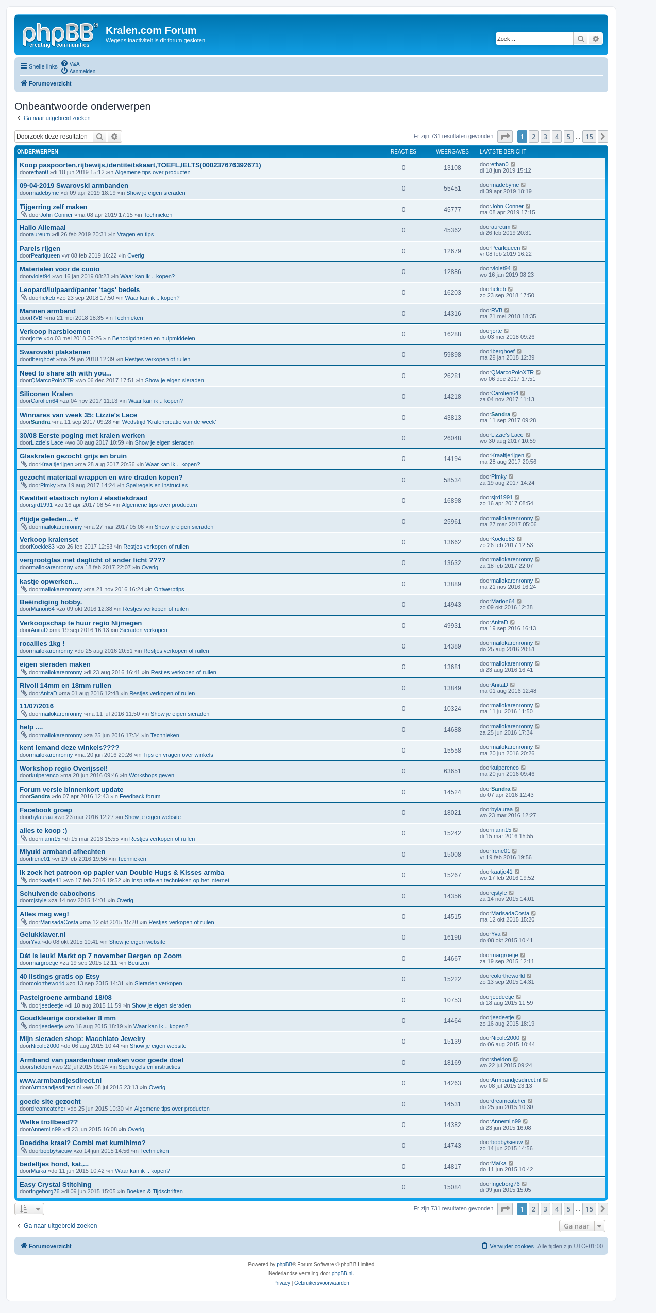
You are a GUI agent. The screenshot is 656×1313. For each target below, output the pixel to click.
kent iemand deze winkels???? (69, 748)
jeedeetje (51, 1005)
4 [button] (557, 136)
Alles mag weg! (44, 914)
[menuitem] (70, 63)
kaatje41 (51, 880)
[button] (505, 136)
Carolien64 (44, 401)
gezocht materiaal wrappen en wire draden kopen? (101, 477)
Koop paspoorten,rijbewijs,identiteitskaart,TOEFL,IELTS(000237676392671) (140, 165)
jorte (36, 338)
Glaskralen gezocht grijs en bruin (73, 456)
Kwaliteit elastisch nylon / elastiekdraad (83, 498)
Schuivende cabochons (57, 893)
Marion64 (43, 609)
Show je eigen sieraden (155, 193)
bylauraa (42, 817)
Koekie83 (43, 546)
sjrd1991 (42, 505)
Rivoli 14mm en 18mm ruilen (65, 685)
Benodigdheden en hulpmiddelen (153, 338)
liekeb (47, 298)
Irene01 (40, 859)
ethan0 (39, 172)
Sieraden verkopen (143, 630)
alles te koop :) (43, 830)
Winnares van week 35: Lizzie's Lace (78, 415)
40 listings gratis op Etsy (59, 976)
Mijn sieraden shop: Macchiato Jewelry (82, 1039)
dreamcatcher (48, 1108)
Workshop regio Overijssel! (64, 768)
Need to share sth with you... (66, 373)
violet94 (41, 276)
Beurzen (138, 963)
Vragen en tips (135, 234)
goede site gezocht (50, 1101)
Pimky (48, 485)
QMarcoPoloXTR (52, 380)
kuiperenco (45, 775)
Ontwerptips (169, 589)
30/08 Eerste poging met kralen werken (82, 435)
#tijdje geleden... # (49, 519)
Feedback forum (140, 796)
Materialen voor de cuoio (59, 269)
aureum (40, 234)
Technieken (158, 215)
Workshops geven (151, 775)
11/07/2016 (37, 706)
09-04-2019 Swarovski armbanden (74, 186)
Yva (35, 942)
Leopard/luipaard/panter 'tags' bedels (80, 290)
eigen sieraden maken (55, 664)
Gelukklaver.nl (42, 935)
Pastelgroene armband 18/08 (66, 997)
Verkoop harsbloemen (55, 331)
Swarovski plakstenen (55, 352)
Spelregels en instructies (157, 485)
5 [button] (568, 136)
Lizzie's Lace (47, 442)
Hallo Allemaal (43, 227)
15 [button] (589, 136)
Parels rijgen (40, 248)
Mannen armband (48, 311)
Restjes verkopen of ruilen (157, 359)
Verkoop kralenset (49, 539)
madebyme (45, 193)
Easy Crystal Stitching (55, 1184)
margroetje (44, 963)
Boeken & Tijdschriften (154, 1191)
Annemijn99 (46, 1129)
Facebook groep (46, 810)
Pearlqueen (45, 255)
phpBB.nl (342, 1273)
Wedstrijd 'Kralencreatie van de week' (169, 422)
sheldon (41, 1067)
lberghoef (43, 359)
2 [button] (533, 136)
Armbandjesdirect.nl (56, 1087)
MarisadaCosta (59, 922)
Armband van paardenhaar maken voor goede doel (101, 1060)
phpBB (284, 1264)
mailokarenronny (61, 527)
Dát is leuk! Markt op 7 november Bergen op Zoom (101, 956)
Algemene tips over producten (152, 172)
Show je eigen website (153, 817)
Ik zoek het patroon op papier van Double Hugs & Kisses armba (122, 872)
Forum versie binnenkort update (72, 789)
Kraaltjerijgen (56, 464)
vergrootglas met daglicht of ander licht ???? (93, 560)
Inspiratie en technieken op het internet (180, 880)
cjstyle (39, 900)
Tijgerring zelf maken (54, 207)
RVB (36, 318)
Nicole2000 (45, 1046)
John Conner (56, 215)
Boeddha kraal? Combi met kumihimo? (83, 1143)
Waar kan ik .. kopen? (147, 276)
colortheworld (47, 983)
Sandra (40, 422)
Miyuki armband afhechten (62, 852)
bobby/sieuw (56, 1151)
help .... (31, 727)
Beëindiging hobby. (51, 602)
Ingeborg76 (45, 1191)
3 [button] (545, 136)
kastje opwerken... (49, 581)
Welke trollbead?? (49, 1122)
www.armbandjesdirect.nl (61, 1080)
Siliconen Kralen (46, 394)
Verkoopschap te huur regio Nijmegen (81, 623)
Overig (135, 255)
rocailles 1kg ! (42, 643)
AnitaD (39, 630)
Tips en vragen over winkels (178, 755)
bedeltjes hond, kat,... (54, 1164)
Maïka (38, 1171)
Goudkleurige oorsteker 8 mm (68, 1018)
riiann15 (50, 838)
